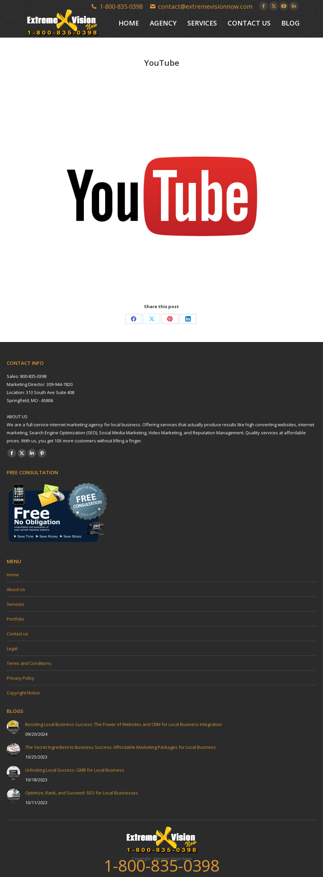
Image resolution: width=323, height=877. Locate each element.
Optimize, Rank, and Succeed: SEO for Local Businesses (81, 793)
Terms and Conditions (29, 663)
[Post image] (13, 727)
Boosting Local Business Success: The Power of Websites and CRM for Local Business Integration (123, 724)
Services (15, 604)
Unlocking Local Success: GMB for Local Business (74, 770)
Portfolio (15, 619)
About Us (16, 589)
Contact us (17, 634)
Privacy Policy (20, 678)
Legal (12, 648)
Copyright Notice (23, 693)
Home (13, 575)
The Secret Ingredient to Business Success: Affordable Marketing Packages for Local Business (120, 747)
